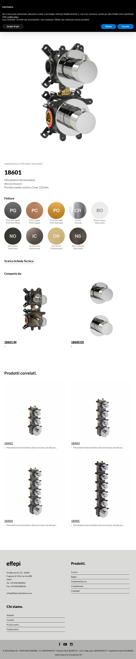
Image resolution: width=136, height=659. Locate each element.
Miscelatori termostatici (32, 163)
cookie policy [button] (12, 17)
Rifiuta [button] (108, 26)
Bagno (74, 577)
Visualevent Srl (75, 654)
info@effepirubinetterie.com (19, 593)
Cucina (74, 572)
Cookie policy (13, 629)
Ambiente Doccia (12, 163)
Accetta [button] (125, 26)
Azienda (10, 615)
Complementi (77, 586)
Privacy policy (13, 624)
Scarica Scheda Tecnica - (19, 261)
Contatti (10, 620)
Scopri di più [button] (13, 26)
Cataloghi (75, 591)
